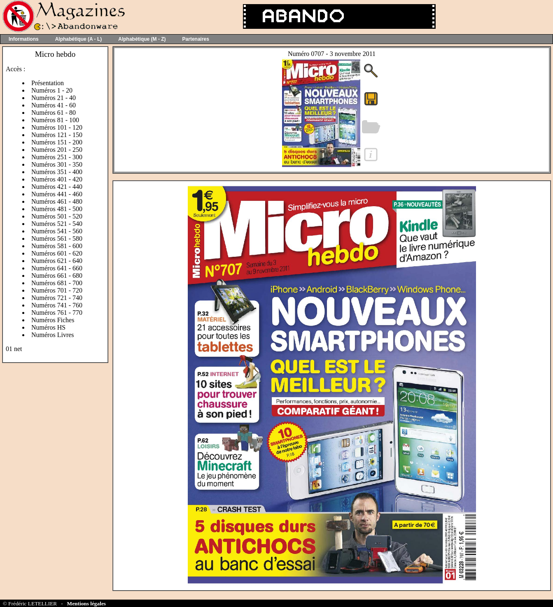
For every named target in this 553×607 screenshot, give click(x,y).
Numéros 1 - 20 (51, 90)
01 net (14, 348)
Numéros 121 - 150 (56, 134)
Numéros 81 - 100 (55, 119)
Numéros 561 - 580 (56, 238)
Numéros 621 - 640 (56, 260)
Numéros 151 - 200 (56, 142)
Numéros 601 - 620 (56, 253)
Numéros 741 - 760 (56, 305)
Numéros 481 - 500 (56, 208)
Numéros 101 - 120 (56, 127)
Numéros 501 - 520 (56, 216)
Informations (24, 39)
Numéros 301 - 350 (56, 164)
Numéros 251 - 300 (56, 156)
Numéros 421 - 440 (56, 186)
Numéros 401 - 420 (56, 179)
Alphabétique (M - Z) (142, 39)
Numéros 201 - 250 (56, 149)
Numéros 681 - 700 (56, 282)
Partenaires (195, 39)
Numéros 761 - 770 (56, 312)
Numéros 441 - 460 (56, 194)
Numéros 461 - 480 (56, 201)
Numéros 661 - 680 (56, 275)
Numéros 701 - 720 (56, 290)
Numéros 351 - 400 (56, 171)
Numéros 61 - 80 (53, 112)
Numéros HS (48, 327)
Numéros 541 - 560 (56, 231)
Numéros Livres (52, 334)
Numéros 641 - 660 (56, 268)
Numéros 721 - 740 (56, 297)
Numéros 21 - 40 (53, 97)
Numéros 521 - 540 (56, 223)
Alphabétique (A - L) (78, 39)
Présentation (47, 82)
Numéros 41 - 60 (53, 105)
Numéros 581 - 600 (56, 245)
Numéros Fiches (52, 319)
